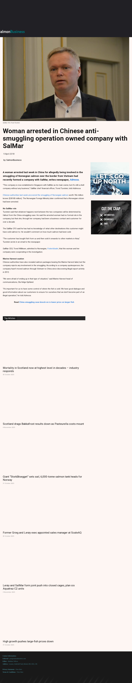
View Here (19, 669)
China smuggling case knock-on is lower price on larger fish (46, 302)
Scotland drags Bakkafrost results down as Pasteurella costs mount (43, 423)
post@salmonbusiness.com (18, 659)
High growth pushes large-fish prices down (28, 641)
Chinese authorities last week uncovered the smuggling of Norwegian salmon (35, 195)
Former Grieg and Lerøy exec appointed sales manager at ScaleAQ (42, 532)
